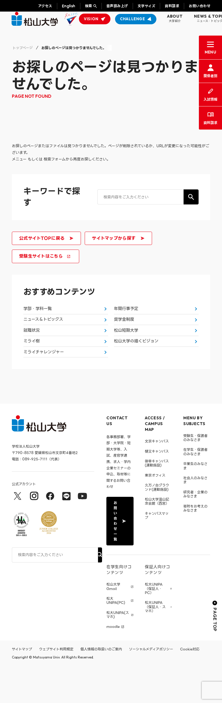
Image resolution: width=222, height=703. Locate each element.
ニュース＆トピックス (44, 330)
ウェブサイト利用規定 (56, 686)
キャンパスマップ (157, 552)
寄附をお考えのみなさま (195, 545)
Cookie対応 (189, 686)
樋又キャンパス (157, 488)
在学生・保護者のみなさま (195, 488)
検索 (88, 6)
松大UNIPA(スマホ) (117, 651)
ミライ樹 (32, 366)
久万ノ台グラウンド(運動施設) (157, 524)
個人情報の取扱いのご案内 (101, 686)
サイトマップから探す (118, 238)
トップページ (22, 48)
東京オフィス (155, 512)
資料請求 (172, 6)
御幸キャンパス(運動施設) (157, 500)
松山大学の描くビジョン (137, 366)
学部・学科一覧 (38, 312)
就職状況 (32, 348)
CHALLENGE (132, 18)
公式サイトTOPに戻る (46, 238)
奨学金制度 (125, 330)
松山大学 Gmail (113, 623)
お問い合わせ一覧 (119, 558)
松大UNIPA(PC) (115, 637)
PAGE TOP (215, 652)
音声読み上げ (117, 6)
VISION (91, 18)
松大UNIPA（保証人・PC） (153, 625)
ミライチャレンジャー (44, 384)
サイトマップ (22, 686)
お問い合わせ (199, 6)
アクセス (45, 6)
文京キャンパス (157, 478)
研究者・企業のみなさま (195, 531)
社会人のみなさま (195, 516)
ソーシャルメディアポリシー (151, 686)
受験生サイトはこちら (45, 256)
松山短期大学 (127, 348)
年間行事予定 (127, 312)
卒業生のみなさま (195, 503)
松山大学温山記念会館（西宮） (157, 538)
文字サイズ (146, 6)
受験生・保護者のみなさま (195, 474)
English (68, 6)
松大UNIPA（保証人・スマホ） (155, 644)
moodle (113, 664)
